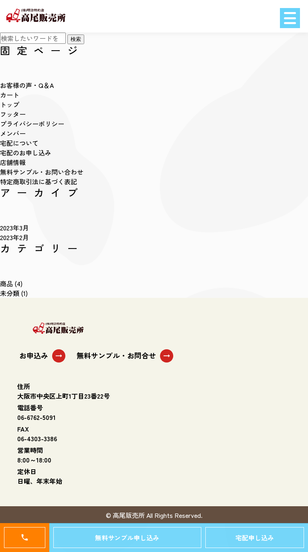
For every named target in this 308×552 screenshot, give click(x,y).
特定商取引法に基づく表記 (38, 181)
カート (9, 95)
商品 (6, 283)
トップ (9, 104)
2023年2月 (14, 237)
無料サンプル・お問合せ (125, 356)
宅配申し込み (254, 537)
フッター (13, 114)
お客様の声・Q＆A (27, 85)
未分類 (9, 293)
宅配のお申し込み (25, 152)
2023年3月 (14, 227)
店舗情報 (13, 162)
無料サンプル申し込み (127, 537)
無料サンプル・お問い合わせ (41, 172)
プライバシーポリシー (32, 123)
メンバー (13, 133)
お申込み (42, 356)
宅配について (19, 143)
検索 (76, 39)
